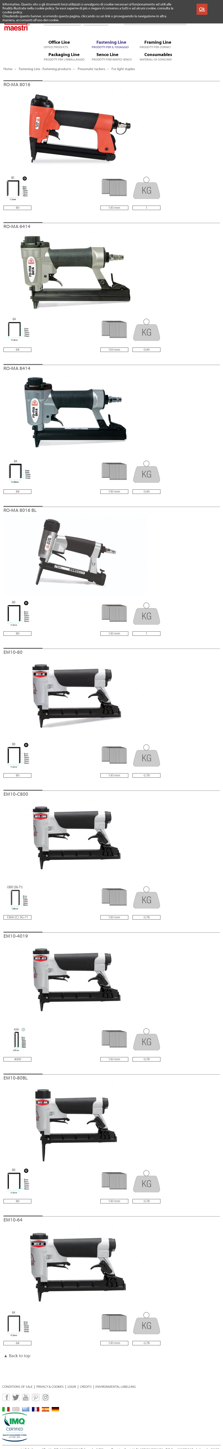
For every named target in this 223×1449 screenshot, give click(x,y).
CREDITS (86, 1387)
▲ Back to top (16, 1355)
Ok (202, 9)
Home (7, 69)
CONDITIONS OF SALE (17, 1387)
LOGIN (71, 1387)
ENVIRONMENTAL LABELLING (115, 1387)
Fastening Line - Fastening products (45, 69)
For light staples (123, 69)
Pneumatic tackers (91, 69)
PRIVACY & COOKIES (50, 1387)
